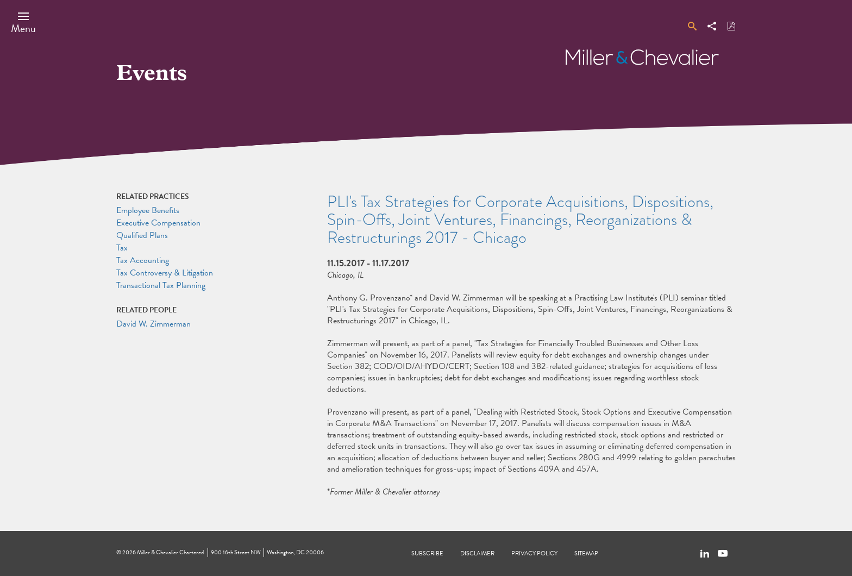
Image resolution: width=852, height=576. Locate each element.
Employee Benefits (147, 210)
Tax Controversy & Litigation (164, 272)
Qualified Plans (142, 235)
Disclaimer (477, 553)
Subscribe (427, 553)
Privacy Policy (534, 553)
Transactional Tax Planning (160, 285)
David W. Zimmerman (153, 323)
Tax (122, 247)
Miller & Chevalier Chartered (170, 552)
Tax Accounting (142, 260)
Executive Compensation (158, 222)
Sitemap (586, 553)
